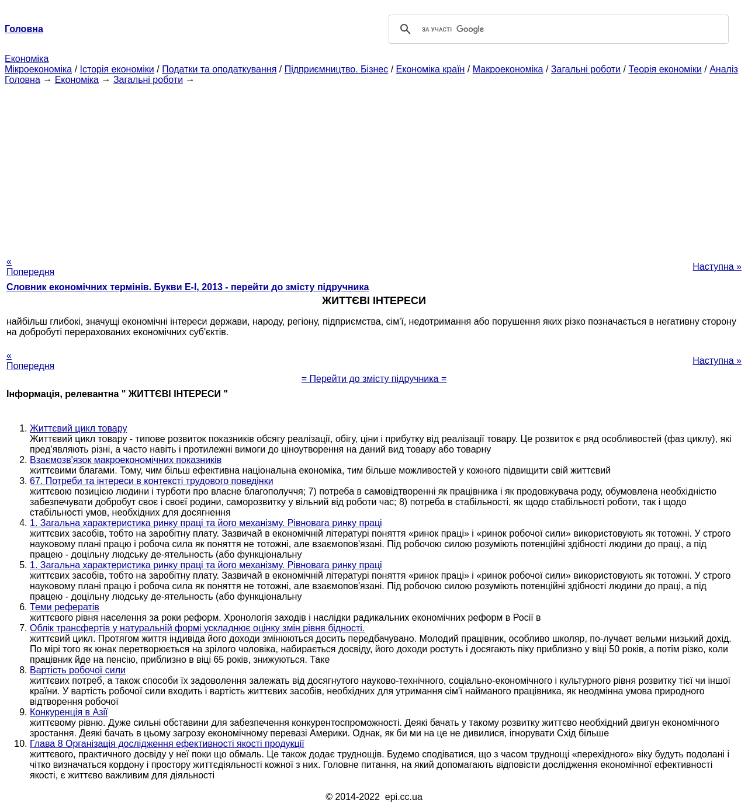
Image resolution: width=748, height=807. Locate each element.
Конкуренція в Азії (69, 712)
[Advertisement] (374, 167)
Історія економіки (117, 69)
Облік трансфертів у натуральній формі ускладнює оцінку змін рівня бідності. (197, 628)
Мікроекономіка (38, 69)
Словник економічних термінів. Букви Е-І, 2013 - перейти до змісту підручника (187, 287)
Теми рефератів (64, 607)
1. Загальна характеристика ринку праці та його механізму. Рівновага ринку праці (206, 523)
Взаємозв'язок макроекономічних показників (125, 460)
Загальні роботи (586, 69)
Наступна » (717, 267)
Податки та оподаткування (219, 69)
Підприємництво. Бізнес (337, 69)
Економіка (27, 59)
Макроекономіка (508, 69)
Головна (22, 80)
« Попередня (30, 266)
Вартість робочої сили (78, 670)
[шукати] (557, 29)
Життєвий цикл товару (78, 428)
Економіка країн (430, 69)
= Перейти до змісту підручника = (374, 379)
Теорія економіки (664, 69)
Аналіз (723, 69)
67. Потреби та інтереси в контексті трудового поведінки (151, 481)
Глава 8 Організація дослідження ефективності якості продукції (167, 744)
